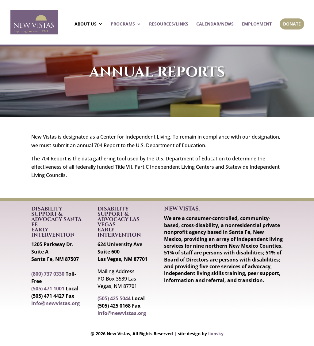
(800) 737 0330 (47, 273)
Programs (123, 24)
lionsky (216, 333)
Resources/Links (168, 24)
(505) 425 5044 (114, 298)
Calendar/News (215, 24)
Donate (292, 24)
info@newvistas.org (55, 303)
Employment (257, 24)
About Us (86, 24)
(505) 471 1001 (47, 288)
